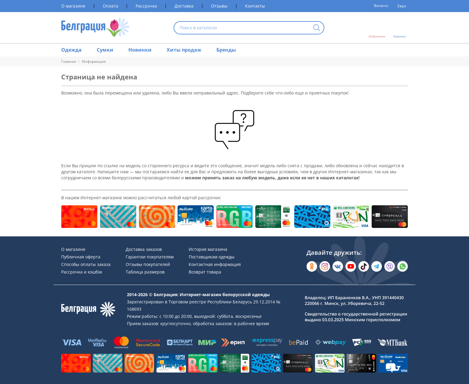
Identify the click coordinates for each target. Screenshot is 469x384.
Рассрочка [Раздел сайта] (146, 6)
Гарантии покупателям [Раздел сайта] (150, 257)
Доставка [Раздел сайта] (184, 6)
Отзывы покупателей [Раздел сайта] (148, 264)
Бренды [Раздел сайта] (226, 49)
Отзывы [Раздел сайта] (219, 6)
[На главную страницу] (95, 27)
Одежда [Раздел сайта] (71, 49)
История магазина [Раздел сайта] (208, 249)
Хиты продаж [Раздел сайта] (184, 49)
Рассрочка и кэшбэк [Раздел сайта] (81, 272)
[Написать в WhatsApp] (402, 266)
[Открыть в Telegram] (376, 266)
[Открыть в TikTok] (363, 266)
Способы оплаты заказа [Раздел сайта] (86, 264)
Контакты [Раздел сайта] (255, 6)
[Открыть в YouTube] (350, 266)
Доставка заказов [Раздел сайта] (144, 249)
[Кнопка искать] (316, 28)
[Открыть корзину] (399, 27)
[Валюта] (400, 6)
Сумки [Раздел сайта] (105, 49)
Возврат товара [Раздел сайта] (205, 272)
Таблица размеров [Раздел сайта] (145, 272)
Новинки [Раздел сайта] (140, 49)
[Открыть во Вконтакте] (337, 266)
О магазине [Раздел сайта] (73, 6)
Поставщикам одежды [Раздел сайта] (211, 257)
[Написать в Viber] (389, 266)
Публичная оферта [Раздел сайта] (80, 257)
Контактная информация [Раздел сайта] (215, 264)
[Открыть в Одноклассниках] (312, 266)
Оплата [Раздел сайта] (110, 6)
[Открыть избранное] (377, 27)
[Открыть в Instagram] (324, 266)
